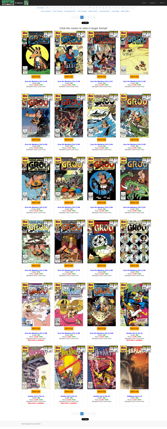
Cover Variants (57, 11)
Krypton (153, 3)
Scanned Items (104, 11)
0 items (19, 3)
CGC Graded (82, 11)
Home (144, 3)
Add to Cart (36, 77)
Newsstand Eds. (70, 11)
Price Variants (46, 11)
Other (162, 3)
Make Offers (125, 11)
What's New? (93, 11)
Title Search (40, 8)
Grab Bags (115, 11)
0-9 (47, 8)
